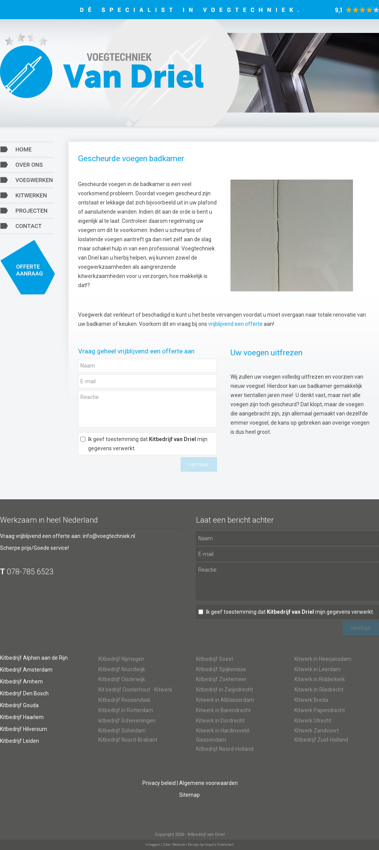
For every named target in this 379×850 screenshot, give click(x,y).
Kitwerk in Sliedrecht (318, 690)
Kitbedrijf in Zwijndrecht (224, 690)
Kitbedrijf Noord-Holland (224, 749)
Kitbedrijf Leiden (19, 741)
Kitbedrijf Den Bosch (24, 693)
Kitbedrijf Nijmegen (121, 659)
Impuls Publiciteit (219, 845)
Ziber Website (174, 845)
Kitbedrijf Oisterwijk (121, 679)
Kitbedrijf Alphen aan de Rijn (34, 658)
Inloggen (152, 845)
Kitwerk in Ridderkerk (319, 679)
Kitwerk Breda (311, 700)
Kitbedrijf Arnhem (21, 681)
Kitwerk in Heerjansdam (322, 659)
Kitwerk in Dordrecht (220, 721)
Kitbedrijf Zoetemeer (221, 679)
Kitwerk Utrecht (313, 721)
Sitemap (189, 795)
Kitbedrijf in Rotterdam (125, 710)
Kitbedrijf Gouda (19, 705)
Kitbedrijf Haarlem (22, 717)
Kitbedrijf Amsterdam (26, 670)
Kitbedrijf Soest (214, 659)
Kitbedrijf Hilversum (23, 729)
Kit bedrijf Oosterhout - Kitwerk (135, 690)
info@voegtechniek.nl (109, 536)
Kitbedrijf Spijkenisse (221, 669)
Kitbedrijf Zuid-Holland (321, 740)
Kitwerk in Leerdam (317, 669)
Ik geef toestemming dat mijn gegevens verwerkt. (147, 443)
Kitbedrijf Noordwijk (121, 669)
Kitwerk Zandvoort (316, 730)
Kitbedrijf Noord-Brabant (127, 740)
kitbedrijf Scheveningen (126, 721)
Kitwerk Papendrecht (319, 710)
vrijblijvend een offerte (235, 324)
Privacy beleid (159, 783)
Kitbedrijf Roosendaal (124, 700)
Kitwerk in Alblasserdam (225, 700)
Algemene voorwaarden (208, 783)
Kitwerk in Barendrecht (223, 710)
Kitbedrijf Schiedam (122, 730)
